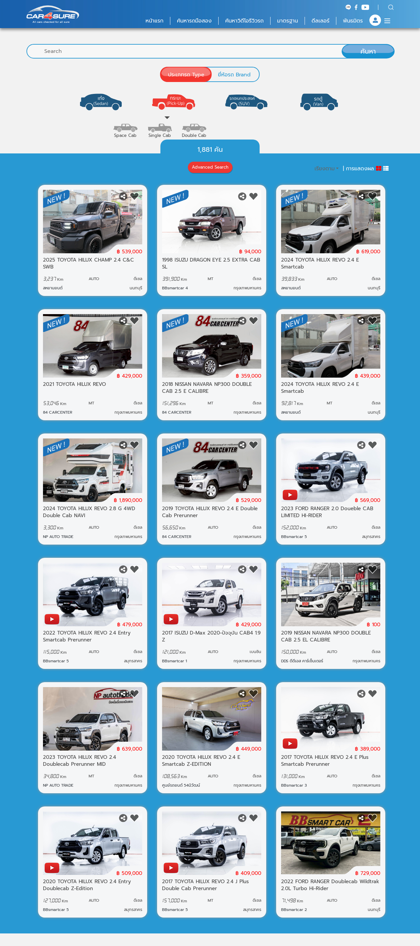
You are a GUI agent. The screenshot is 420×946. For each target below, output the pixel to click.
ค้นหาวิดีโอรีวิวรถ (244, 21)
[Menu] (387, 20)
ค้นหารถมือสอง (194, 21)
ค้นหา (368, 51)
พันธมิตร (353, 21)
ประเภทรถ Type (186, 75)
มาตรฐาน (287, 21)
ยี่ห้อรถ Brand (234, 75)
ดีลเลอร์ (320, 21)
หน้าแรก (154, 21)
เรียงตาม (325, 175)
